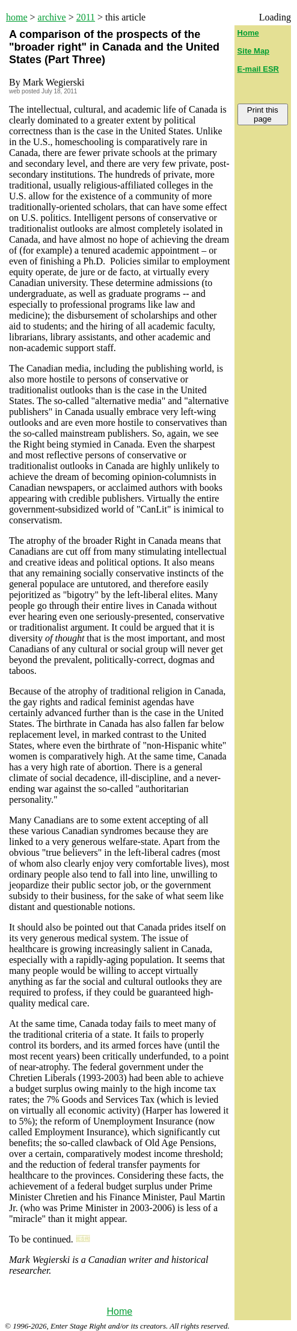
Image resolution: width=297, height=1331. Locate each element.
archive (52, 17)
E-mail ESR (258, 68)
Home (119, 1311)
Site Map (253, 50)
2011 (85, 17)
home (17, 17)
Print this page (262, 114)
